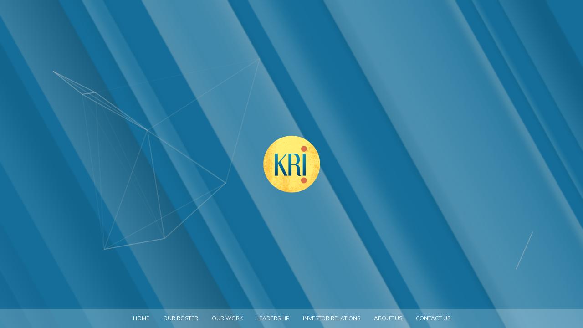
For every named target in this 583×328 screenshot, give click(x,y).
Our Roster (180, 318)
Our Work (227, 318)
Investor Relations (331, 318)
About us (388, 318)
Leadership (272, 318)
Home (141, 318)
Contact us (433, 318)
